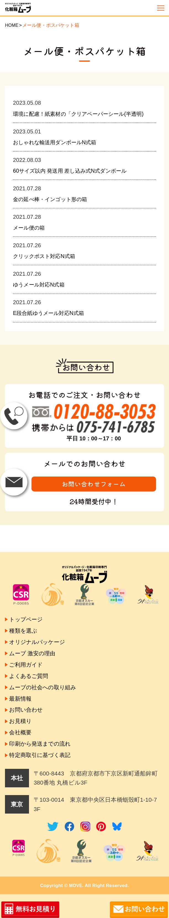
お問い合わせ (28, 706)
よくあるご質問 (31, 669)
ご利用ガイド (28, 657)
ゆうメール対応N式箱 (42, 293)
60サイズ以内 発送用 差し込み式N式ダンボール (77, 179)
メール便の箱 (31, 236)
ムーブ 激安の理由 (35, 645)
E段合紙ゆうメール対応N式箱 (52, 321)
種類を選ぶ (24, 620)
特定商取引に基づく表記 (43, 754)
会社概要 (21, 730)
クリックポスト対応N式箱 (48, 264)
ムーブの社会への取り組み (46, 681)
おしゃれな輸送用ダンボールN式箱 (60, 151)
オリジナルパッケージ (41, 632)
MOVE (75, 885)
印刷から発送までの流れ (43, 742)
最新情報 (21, 693)
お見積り (21, 718)
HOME (12, 25)
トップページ (28, 608)
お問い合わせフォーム (93, 492)
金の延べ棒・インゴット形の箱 (55, 207)
